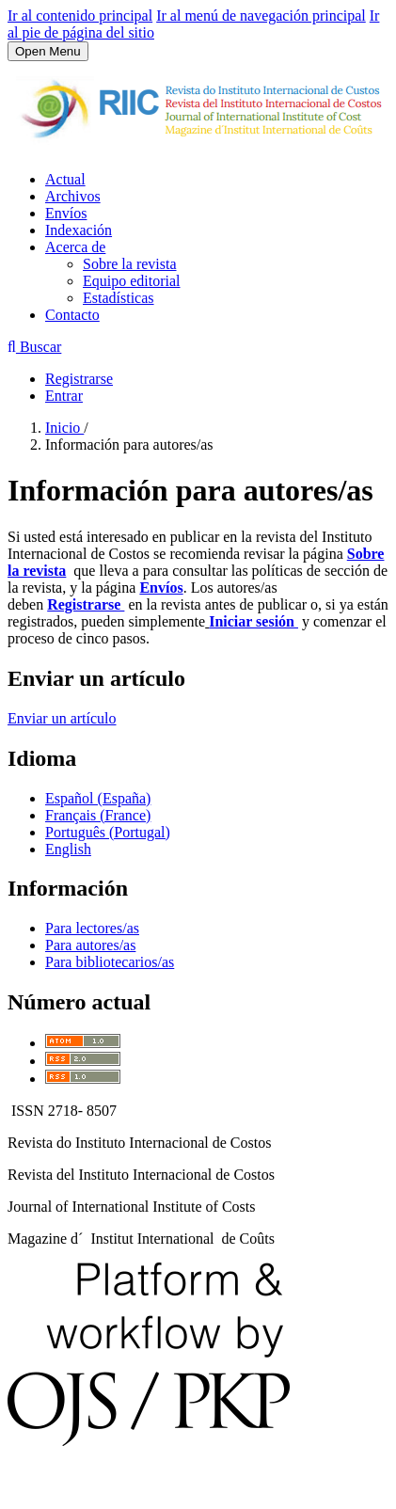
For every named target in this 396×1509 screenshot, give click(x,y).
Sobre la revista (130, 264)
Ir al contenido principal (80, 16)
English (68, 849)
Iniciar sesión (253, 621)
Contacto (72, 315)
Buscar (34, 347)
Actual (65, 179)
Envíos (66, 213)
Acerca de (75, 247)
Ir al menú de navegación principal (261, 16)
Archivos (73, 196)
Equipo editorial (132, 281)
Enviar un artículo (62, 718)
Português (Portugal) (107, 832)
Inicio (64, 428)
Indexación (78, 230)
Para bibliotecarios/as (109, 962)
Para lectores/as (92, 928)
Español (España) (97, 798)
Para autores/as (90, 945)
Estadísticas (118, 298)
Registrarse (79, 379)
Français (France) (97, 815)
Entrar (64, 396)
